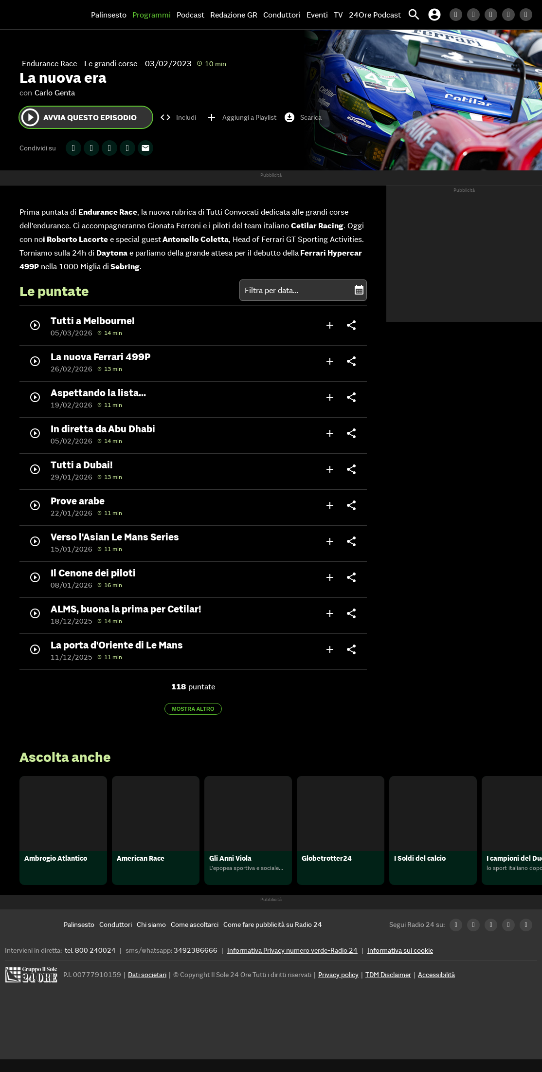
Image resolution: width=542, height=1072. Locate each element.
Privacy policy (338, 987)
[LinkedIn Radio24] (458, 14)
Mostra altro (193, 709)
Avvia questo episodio (78, 117)
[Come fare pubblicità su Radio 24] (272, 937)
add (330, 325)
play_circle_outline (30, 117)
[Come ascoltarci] (194, 937)
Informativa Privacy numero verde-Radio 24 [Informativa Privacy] (292, 963)
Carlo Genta (55, 92)
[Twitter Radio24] (476, 14)
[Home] (41, 14)
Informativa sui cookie (400, 963)
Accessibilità (436, 987)
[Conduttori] (115, 937)
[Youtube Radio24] (528, 14)
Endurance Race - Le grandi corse (79, 63)
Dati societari (147, 987)
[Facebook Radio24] (493, 14)
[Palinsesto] (79, 937)
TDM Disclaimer (388, 987)
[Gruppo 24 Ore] (32, 989)
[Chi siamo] (151, 937)
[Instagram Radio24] (511, 14)
